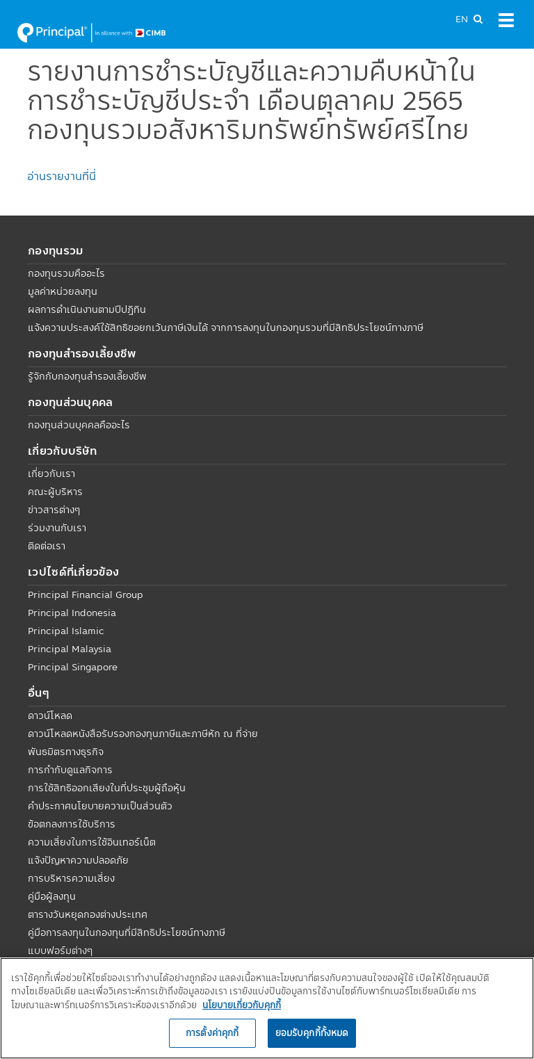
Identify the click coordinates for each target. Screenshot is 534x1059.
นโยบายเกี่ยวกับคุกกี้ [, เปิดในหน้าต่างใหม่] (241, 1005)
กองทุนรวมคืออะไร (66, 273)
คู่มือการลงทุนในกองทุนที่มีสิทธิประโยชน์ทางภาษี (126, 932)
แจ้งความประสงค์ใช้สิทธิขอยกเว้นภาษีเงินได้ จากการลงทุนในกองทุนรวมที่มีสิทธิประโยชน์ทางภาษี (225, 327)
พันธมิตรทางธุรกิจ (66, 752)
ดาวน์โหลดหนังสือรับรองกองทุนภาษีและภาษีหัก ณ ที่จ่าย (143, 734)
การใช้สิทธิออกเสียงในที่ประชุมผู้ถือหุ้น (107, 788)
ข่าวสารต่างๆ (54, 510)
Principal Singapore (73, 667)
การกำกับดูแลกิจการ (70, 770)
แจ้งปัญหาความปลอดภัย (78, 860)
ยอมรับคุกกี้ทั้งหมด (312, 1032)
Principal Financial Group (85, 594)
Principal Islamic (66, 631)
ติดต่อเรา (46, 546)
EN (461, 19)
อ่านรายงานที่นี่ (61, 176)
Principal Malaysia (69, 649)
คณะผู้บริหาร (55, 492)
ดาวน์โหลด (50, 715)
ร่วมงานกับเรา (57, 528)
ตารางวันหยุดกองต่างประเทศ (87, 914)
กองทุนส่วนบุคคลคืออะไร (79, 425)
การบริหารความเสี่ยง (71, 878)
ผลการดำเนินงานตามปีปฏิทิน (87, 309)
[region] (267, 1008)
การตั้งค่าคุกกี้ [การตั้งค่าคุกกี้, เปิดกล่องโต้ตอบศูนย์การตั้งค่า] (212, 1032)
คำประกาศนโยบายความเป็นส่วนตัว (100, 806)
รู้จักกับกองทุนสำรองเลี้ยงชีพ (87, 376)
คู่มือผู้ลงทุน (52, 896)
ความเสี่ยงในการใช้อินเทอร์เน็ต (92, 842)
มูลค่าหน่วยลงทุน (62, 291)
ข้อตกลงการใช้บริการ (71, 824)
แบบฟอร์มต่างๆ (60, 950)
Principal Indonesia (72, 613)
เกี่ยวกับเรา (51, 473)
